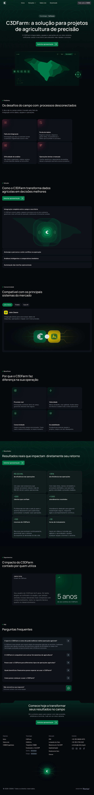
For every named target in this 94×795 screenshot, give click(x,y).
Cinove (51, 754)
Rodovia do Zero (54, 751)
